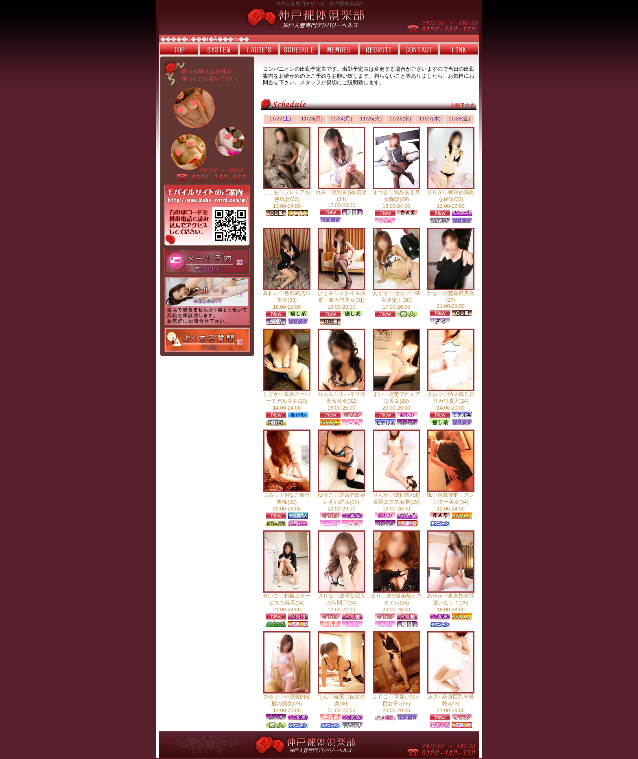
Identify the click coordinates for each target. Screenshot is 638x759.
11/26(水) (400, 119)
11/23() (312, 119)
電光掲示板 (319, 38)
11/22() (280, 119)
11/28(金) (459, 119)
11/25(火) (371, 119)
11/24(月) (341, 119)
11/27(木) (430, 119)
